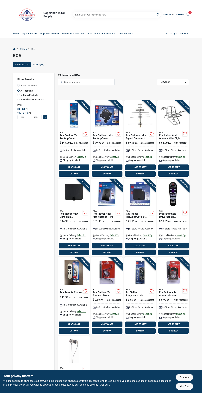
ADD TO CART (74, 167)
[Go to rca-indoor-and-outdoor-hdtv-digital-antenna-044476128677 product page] (173, 139)
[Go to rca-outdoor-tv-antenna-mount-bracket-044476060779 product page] (107, 296)
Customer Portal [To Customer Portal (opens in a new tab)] (126, 33)
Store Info (184, 33)
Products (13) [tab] (22, 64)
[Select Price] (45, 117)
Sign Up (179, 14)
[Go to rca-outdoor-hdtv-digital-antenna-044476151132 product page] (140, 139)
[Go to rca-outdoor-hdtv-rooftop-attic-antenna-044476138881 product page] (107, 139)
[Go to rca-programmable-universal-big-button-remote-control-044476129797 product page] (173, 217)
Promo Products (29, 85)
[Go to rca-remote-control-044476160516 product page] (74, 296)
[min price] (22, 117)
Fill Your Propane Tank (73, 33)
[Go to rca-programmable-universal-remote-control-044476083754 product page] (140, 296)
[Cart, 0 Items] (187, 14)
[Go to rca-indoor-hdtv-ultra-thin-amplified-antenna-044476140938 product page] (74, 217)
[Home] (14, 49)
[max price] (36, 117)
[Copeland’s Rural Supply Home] (27, 14)
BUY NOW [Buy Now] (74, 174)
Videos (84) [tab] (38, 64)
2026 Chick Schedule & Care (101, 33)
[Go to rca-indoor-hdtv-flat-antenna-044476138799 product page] (107, 217)
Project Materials (48, 33)
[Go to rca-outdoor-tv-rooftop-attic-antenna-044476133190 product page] (74, 139)
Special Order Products (32, 99)
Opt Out (184, 386)
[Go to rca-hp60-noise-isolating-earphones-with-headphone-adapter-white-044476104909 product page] (74, 364)
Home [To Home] (16, 33)
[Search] (158, 14)
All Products (27, 91)
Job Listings (170, 33)
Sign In (167, 14)
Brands (23, 49)
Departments (28, 33)
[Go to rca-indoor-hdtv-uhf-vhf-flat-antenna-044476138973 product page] (140, 217)
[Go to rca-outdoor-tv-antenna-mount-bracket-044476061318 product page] (173, 296)
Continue (184, 377)
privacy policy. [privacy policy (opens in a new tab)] (18, 384)
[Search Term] (117, 15)
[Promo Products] (18, 85)
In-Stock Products (29, 95)
